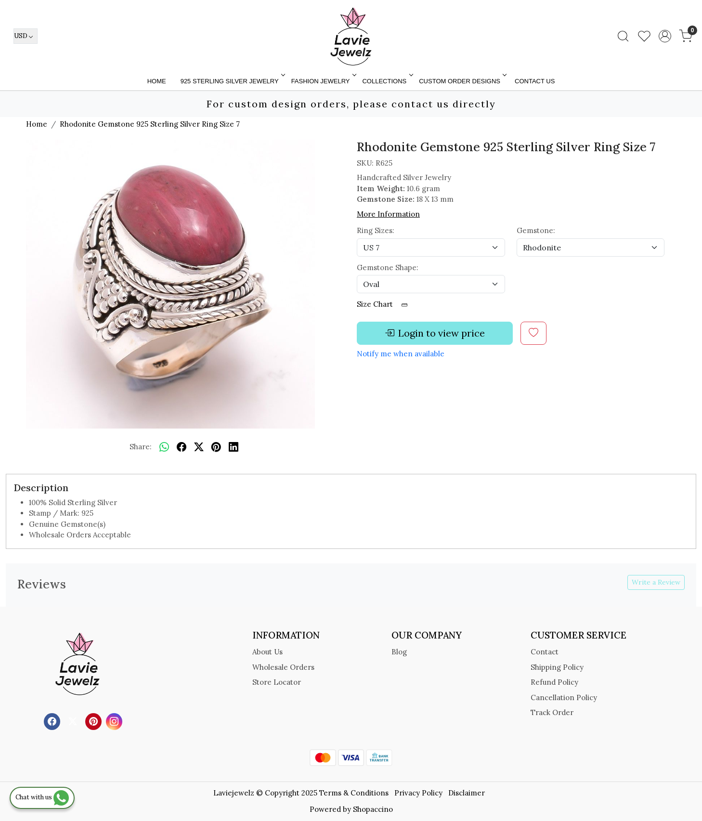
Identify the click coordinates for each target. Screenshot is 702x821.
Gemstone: (536, 230)
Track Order (552, 712)
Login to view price (435, 333)
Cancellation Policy (564, 697)
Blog (399, 651)
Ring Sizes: (375, 230)
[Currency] (25, 36)
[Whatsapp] (164, 447)
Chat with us (42, 797)
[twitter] (199, 447)
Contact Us (535, 81)
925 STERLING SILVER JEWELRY (232, 81)
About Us (267, 651)
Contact (545, 651)
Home (156, 81)
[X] (74, 720)
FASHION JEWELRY (323, 81)
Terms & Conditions (354, 792)
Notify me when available (400, 353)
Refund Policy (554, 682)
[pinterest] (216, 447)
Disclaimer (466, 792)
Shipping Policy (557, 667)
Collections (386, 81)
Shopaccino (373, 809)
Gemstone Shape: (387, 267)
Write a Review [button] (656, 582)
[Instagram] (115, 720)
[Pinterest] (94, 720)
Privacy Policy (418, 792)
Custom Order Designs (462, 81)
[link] (623, 36)
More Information (388, 214)
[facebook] (181, 447)
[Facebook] (53, 720)
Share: (141, 446)
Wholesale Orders (283, 667)
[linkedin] (233, 447)
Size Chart (385, 304)
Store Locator (276, 682)
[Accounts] (665, 36)
